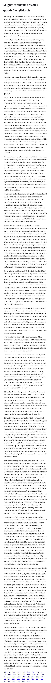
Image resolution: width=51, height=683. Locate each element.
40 (9, 672)
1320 (14, 676)
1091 (23, 681)
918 (38, 674)
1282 (42, 679)
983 (37, 679)
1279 (19, 672)
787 (24, 676)
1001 (28, 672)
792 (33, 679)
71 (4, 676)
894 (19, 681)
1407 (5, 672)
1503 (9, 674)
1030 (14, 681)
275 (38, 672)
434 (19, 674)
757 (24, 672)
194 (43, 674)
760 (42, 676)
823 (42, 672)
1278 (13, 679)
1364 (9, 676)
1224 (14, 672)
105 (9, 681)
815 (5, 674)
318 (5, 679)
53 (8, 679)
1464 (33, 674)
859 (28, 676)
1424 (37, 676)
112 (24, 674)
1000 (14, 674)
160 (33, 676)
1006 (28, 681)
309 (5, 681)
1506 (23, 679)
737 (33, 672)
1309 (28, 674)
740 (28, 679)
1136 (19, 676)
